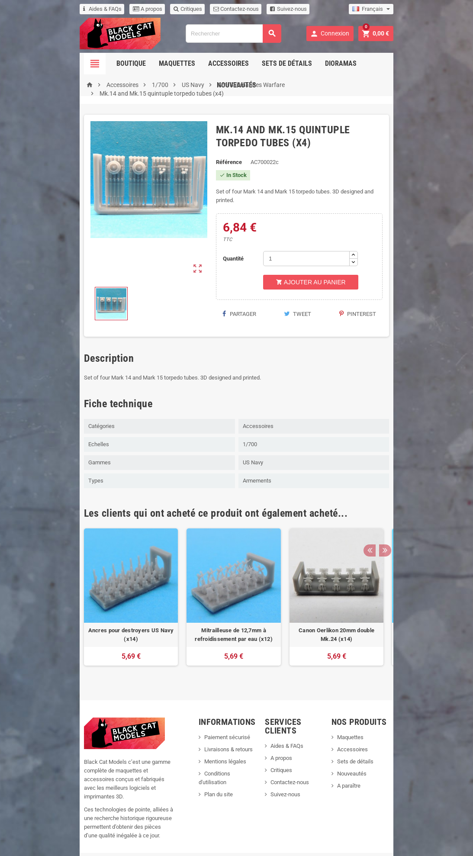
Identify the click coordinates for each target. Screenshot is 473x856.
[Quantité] (313, 241)
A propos (99, 9)
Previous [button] (418, 501)
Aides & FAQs (54, 9)
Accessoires (202, 63)
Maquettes (151, 63)
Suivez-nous (240, 9)
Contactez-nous (187, 9)
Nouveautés (363, 63)
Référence (221, 153)
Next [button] (431, 501)
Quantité (227, 241)
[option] (82, 590)
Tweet (314, 296)
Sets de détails (261, 63)
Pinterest (399, 296)
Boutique (105, 63)
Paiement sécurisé (214, 725)
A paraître (377, 774)
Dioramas (315, 63)
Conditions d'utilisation (218, 762)
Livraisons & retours (215, 737)
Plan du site (205, 774)
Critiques (139, 9)
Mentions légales (212, 750)
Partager (231, 296)
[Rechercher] (232, 33)
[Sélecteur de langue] (420, 9)
